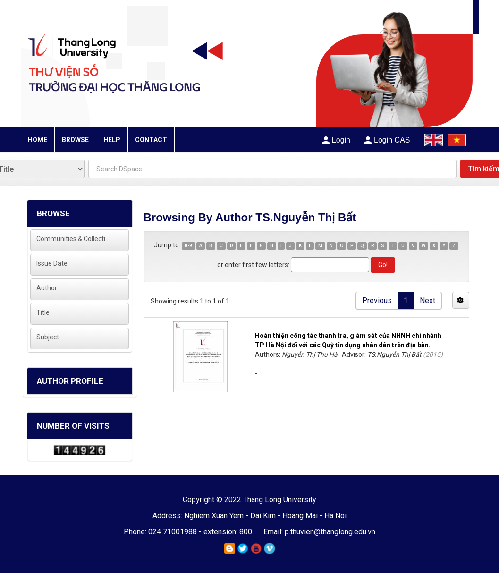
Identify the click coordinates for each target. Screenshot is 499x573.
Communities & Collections (73, 239)
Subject (47, 337)
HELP (111, 139)
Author (46, 288)
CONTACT (151, 139)
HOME (37, 139)
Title (43, 312)
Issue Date (52, 263)
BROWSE (75, 139)
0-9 (188, 245)
